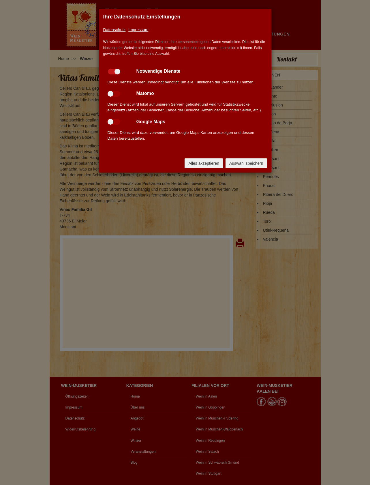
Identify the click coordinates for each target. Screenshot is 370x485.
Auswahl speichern (246, 163)
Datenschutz (114, 29)
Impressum (138, 29)
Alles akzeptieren (203, 163)
